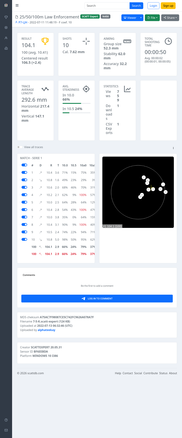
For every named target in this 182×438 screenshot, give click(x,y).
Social (138, 433)
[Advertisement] (159, 98)
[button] (173, 148)
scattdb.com (35, 433)
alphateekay (46, 390)
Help (118, 433)
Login (153, 6)
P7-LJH (21, 22)
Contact (128, 433)
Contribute (150, 433)
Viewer (130, 18)
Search (136, 6)
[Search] (107, 5)
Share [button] (169, 18)
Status (163, 433)
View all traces (33, 147)
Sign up (168, 6)
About (173, 433)
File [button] (151, 18)
